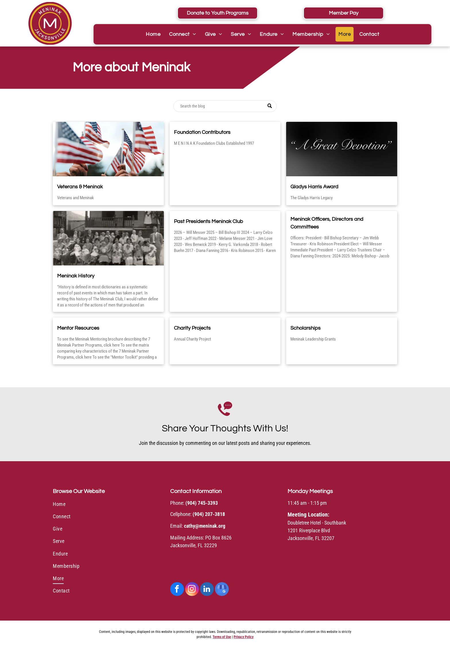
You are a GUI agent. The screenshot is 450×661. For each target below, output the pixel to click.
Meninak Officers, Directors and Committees (326, 223)
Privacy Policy (243, 637)
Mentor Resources (78, 328)
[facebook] (177, 589)
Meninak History (75, 276)
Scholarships (305, 328)
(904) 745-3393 (201, 503)
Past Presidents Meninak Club (208, 221)
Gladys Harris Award (314, 186)
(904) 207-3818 (209, 514)
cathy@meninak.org (204, 526)
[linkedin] (207, 589)
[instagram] (192, 589)
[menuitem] (153, 34)
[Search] (225, 106)
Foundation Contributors (202, 132)
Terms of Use (222, 637)
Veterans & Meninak (80, 186)
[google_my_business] (222, 589)
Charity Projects (192, 328)
